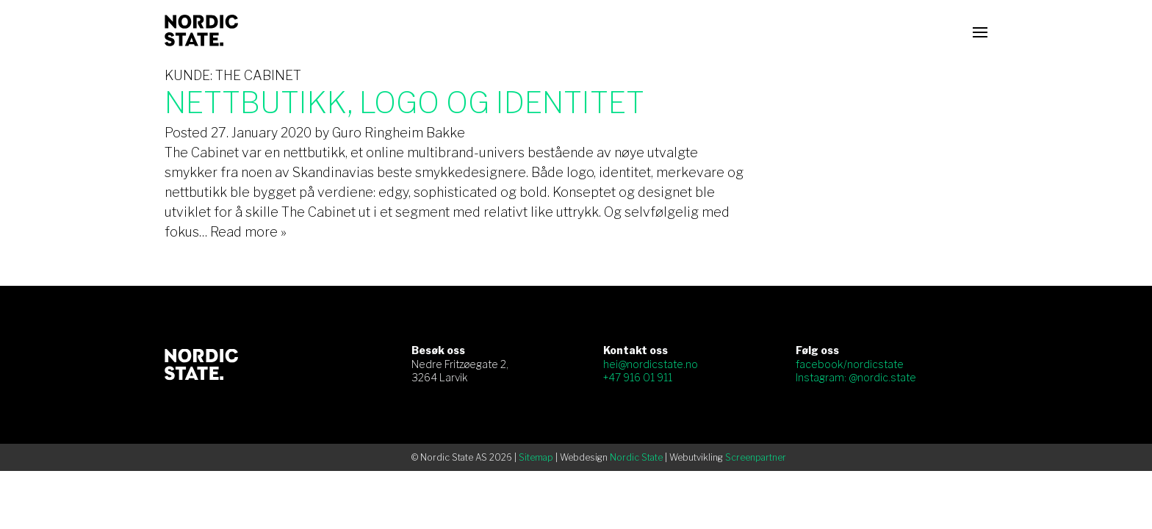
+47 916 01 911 (637, 377)
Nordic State (636, 457)
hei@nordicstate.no (650, 364)
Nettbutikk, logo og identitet (404, 102)
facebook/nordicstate (850, 364)
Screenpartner (755, 457)
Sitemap (536, 457)
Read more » (248, 232)
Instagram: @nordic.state (856, 377)
